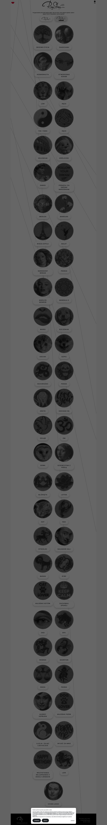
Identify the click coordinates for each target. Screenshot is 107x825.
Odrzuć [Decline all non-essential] (45, 820)
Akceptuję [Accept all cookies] (36, 820)
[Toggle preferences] (73, 820)
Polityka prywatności (51, 812)
